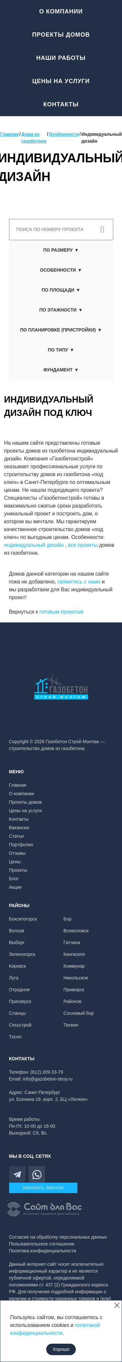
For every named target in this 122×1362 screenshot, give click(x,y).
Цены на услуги (61, 81)
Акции (15, 887)
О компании (61, 11)
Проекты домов (61, 34)
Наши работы (61, 58)
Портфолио (21, 844)
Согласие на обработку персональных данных (58, 1237)
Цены (15, 861)
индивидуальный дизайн (34, 545)
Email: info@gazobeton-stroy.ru (41, 1079)
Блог (14, 878)
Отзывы (17, 853)
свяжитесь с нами (79, 581)
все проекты (83, 545)
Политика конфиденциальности (42, 1250)
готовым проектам (61, 612)
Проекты (18, 870)
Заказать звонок (43, 1188)
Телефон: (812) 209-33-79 (36, 1072)
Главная (17, 785)
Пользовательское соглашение (42, 1243)
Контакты (61, 104)
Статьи (16, 836)
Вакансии (19, 827)
